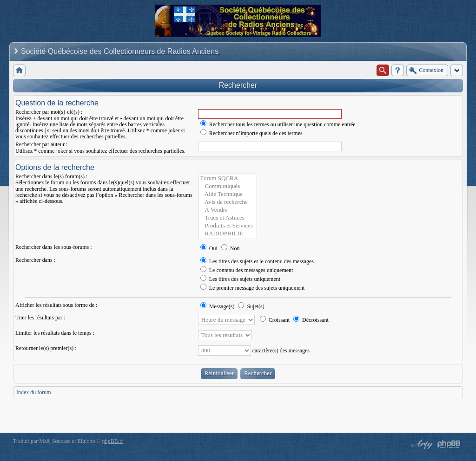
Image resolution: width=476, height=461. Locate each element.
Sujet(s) (251, 306)
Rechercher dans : (35, 260)
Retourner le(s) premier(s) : (46, 348)
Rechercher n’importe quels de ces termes (251, 133)
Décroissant (311, 320)
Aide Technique (227, 194)
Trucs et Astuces (227, 218)
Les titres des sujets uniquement (240, 279)
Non (230, 248)
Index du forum (33, 392)
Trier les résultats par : (40, 317)
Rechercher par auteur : (41, 144)
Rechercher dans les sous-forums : (53, 247)
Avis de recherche (227, 202)
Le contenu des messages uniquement (246, 270)
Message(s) (218, 306)
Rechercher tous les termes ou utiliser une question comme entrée (278, 124)
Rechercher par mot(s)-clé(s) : (48, 112)
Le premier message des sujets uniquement (252, 288)
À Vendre (227, 210)
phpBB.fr (112, 441)
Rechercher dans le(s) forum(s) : (51, 176)
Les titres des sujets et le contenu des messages (257, 261)
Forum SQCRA (227, 178)
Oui (209, 248)
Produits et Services (227, 226)
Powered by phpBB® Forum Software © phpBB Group (449, 444)
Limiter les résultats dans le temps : (54, 333)
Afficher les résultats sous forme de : (56, 305)
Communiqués (227, 186)
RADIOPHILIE (227, 234)
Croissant (275, 320)
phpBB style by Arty (421, 444)
